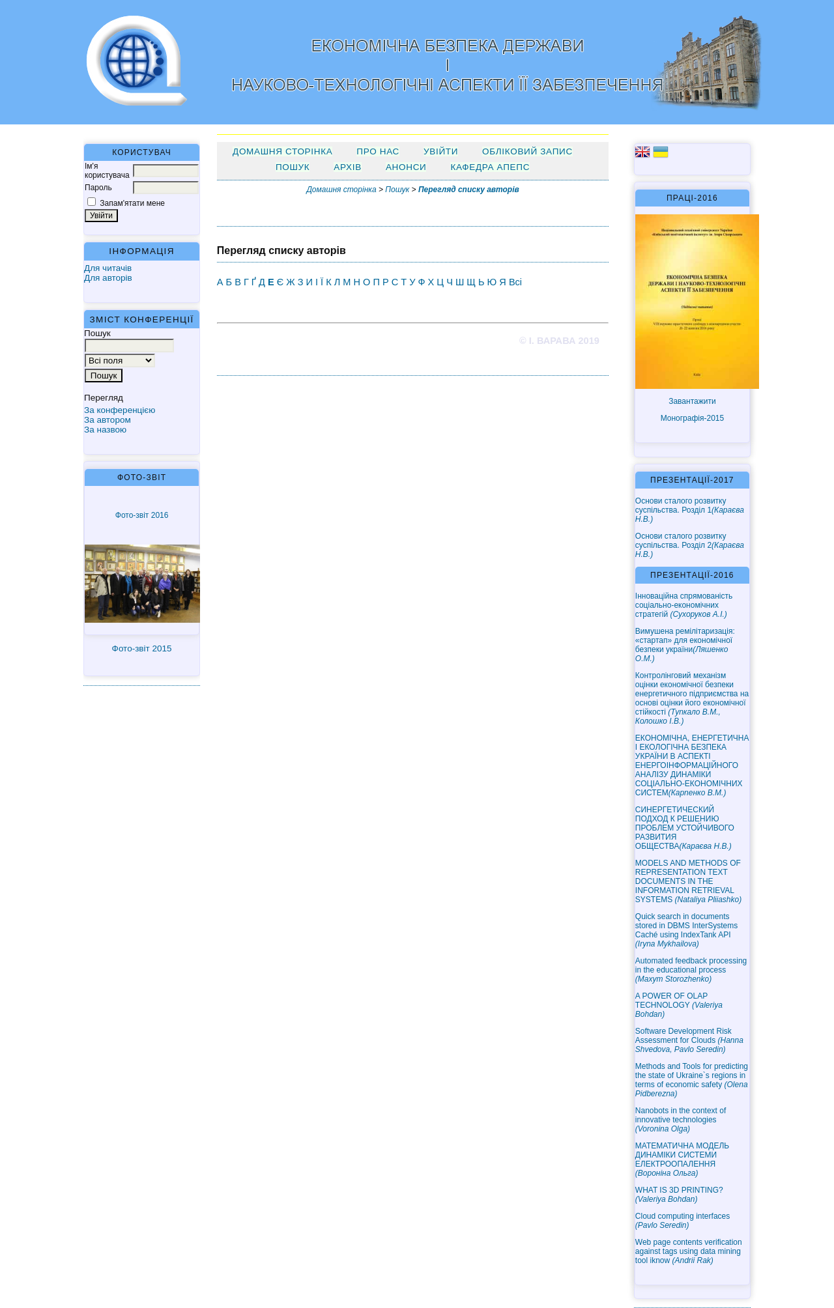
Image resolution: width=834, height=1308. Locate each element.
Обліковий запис (527, 151)
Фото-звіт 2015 (142, 648)
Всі (515, 282)
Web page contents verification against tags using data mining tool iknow (688, 1251)
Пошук (292, 167)
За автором (107, 420)
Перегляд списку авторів (468, 189)
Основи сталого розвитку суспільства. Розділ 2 (689, 545)
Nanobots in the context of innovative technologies (680, 1119)
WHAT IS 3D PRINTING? (679, 1195)
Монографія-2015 (693, 418)
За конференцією (119, 410)
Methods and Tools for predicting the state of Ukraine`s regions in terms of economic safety (691, 1080)
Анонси (406, 167)
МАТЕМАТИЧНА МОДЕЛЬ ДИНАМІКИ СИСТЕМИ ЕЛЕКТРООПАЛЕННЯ (682, 1159)
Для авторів (108, 278)
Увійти (441, 151)
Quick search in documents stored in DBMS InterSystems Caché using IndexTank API (686, 930)
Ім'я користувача (107, 171)
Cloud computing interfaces (682, 1221)
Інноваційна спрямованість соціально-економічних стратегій (683, 605)
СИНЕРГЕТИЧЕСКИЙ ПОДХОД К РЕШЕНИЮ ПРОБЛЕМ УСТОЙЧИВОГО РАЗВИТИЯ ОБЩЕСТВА (684, 828)
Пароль (98, 187)
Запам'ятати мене (132, 203)
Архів (348, 167)
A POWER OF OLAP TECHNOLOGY (679, 1005)
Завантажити (692, 401)
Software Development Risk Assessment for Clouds (689, 1040)
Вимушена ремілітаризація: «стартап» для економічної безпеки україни (685, 645)
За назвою (105, 429)
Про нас (377, 151)
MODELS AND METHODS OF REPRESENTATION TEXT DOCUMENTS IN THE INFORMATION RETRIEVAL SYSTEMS (688, 881)
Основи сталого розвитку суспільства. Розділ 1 (689, 510)
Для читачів (108, 268)
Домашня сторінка (282, 151)
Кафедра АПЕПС (490, 167)
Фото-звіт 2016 (142, 515)
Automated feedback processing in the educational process (691, 970)
